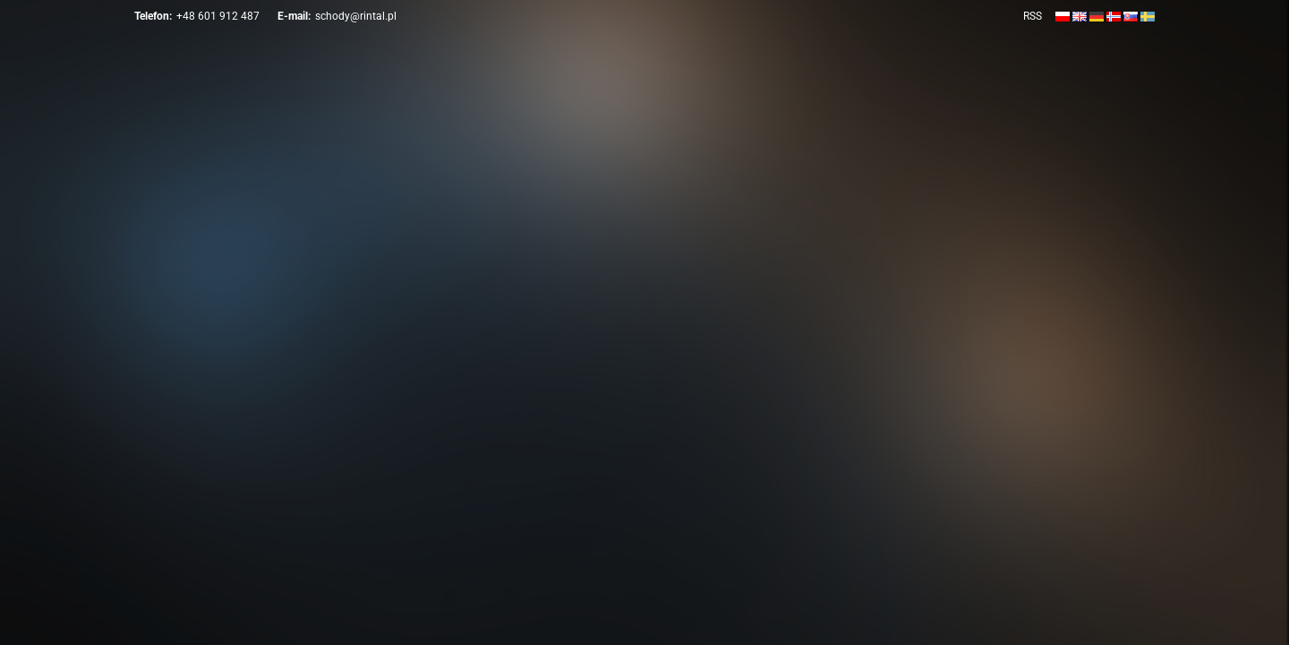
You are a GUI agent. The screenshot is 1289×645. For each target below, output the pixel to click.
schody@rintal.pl (356, 16)
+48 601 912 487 (218, 16)
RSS (1032, 16)
